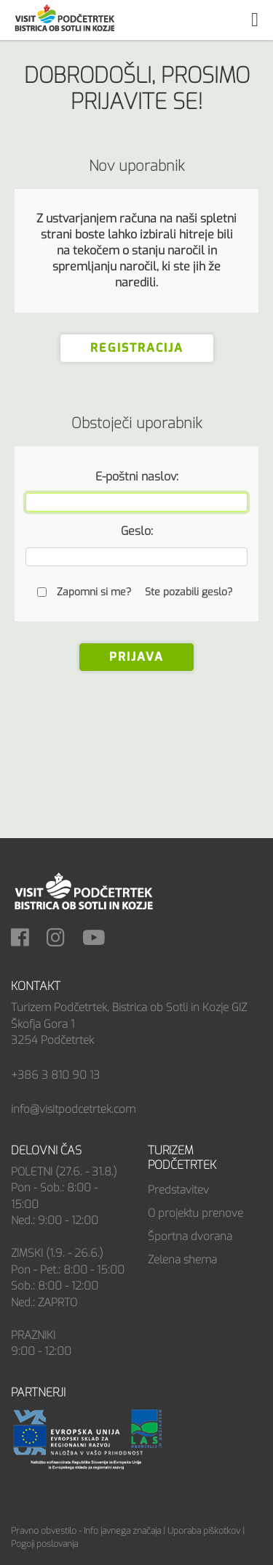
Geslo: (137, 531)
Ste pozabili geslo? (188, 592)
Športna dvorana (190, 1236)
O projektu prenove (195, 1213)
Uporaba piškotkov (203, 1531)
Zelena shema (182, 1259)
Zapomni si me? (94, 592)
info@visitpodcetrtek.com (73, 1109)
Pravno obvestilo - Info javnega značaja (86, 1531)
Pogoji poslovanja (44, 1544)
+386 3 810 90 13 (55, 1075)
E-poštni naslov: (136, 476)
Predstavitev (178, 1190)
